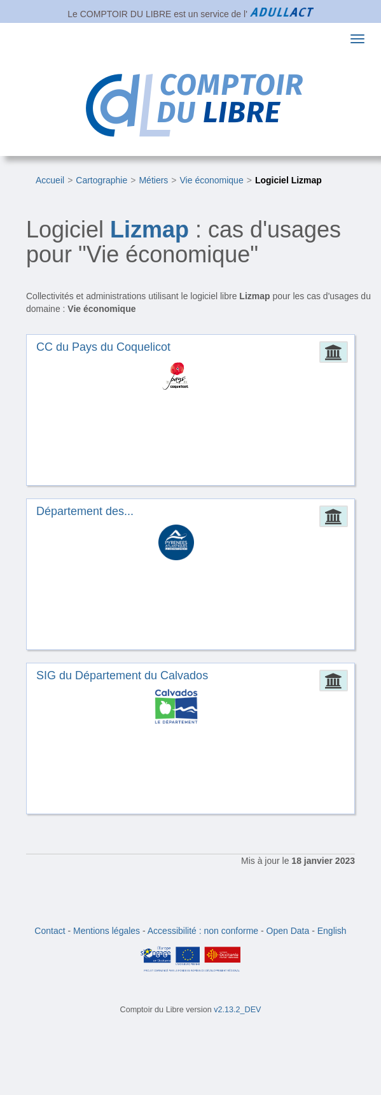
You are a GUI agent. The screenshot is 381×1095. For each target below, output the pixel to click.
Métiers (153, 180)
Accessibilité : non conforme (203, 931)
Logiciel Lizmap (288, 180)
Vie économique (212, 180)
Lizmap (149, 229)
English (332, 931)
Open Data (288, 931)
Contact (49, 931)
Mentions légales (106, 931)
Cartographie (101, 180)
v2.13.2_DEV (237, 1009)
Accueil (50, 180)
